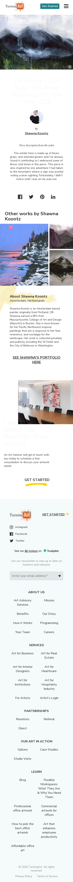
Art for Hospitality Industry (49, 684)
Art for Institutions (22, 682)
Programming (49, 623)
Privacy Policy (23, 876)
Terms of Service (47, 876)
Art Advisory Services (22, 602)
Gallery (23, 749)
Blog (22, 780)
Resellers (22, 719)
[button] (66, 6)
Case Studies (49, 749)
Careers (49, 632)
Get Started (50, 6)
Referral (49, 719)
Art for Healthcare (49, 669)
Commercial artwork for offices (49, 810)
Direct (22, 728)
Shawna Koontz (36, 133)
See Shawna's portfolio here (36, 360)
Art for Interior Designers (23, 669)
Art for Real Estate (49, 655)
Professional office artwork (22, 808)
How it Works (22, 623)
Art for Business (22, 653)
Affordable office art (22, 848)
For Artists (22, 698)
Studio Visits (22, 759)
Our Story (49, 614)
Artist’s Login (49, 698)
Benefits (23, 614)
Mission (49, 600)
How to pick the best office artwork (23, 828)
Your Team (22, 632)
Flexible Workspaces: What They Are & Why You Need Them (49, 788)
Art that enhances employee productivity (49, 830)
